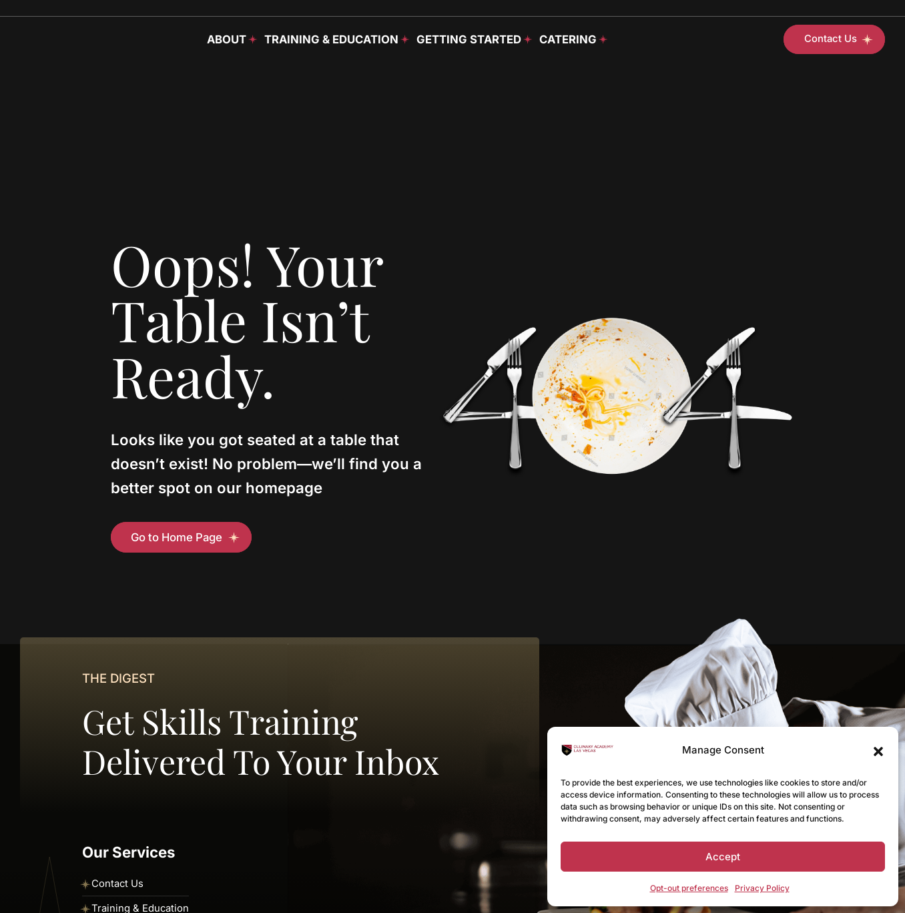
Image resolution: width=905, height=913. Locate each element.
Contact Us (117, 884)
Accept (722, 856)
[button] (878, 750)
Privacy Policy (762, 888)
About (226, 39)
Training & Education (331, 39)
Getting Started (468, 39)
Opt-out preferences (689, 888)
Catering (568, 39)
